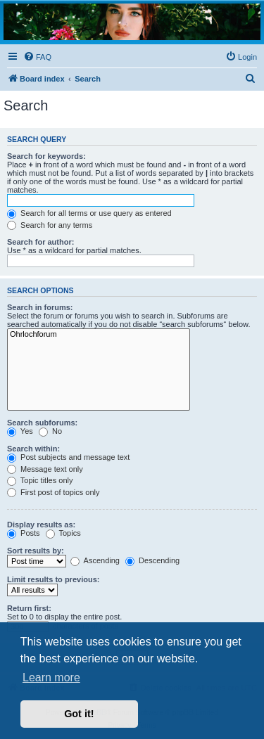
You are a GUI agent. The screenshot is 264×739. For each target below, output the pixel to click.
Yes (20, 431)
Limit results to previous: (53, 579)
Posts (23, 533)
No (50, 431)
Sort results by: (35, 550)
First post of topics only (53, 492)
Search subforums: (42, 422)
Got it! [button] (79, 713)
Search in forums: (40, 307)
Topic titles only (40, 480)
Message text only (45, 469)
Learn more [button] (51, 677)
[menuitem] (37, 57)
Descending (152, 560)
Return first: (29, 608)
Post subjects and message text (68, 457)
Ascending (95, 560)
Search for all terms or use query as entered (89, 213)
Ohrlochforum (98, 335)
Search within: (33, 448)
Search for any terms (49, 225)
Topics (63, 533)
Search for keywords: (46, 156)
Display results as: (41, 524)
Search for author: (40, 242)
